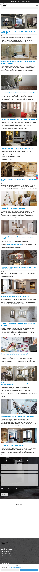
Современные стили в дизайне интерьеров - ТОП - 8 (18, 148)
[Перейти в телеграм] (37, 176)
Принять (29, 569)
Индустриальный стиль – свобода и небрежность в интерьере (18, 32)
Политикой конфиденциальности (16, 567)
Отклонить (10, 569)
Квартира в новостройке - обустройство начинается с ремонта (18, 324)
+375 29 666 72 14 (15, 1)
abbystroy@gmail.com (7, 555)
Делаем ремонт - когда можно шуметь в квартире (17, 416)
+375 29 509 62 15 (26, 1)
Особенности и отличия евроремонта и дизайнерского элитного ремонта (19, 383)
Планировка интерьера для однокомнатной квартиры (19, 119)
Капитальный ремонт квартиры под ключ (15, 296)
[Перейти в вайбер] (37, 173)
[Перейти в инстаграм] (37, 178)
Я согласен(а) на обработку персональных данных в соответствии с (19, 489)
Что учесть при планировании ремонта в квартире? (18, 92)
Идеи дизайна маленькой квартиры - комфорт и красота (17, 237)
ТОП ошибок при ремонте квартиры (13, 208)
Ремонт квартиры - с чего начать (12, 445)
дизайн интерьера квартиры (14, 244)
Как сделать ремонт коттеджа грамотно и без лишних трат (19, 180)
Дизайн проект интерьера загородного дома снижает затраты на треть (19, 268)
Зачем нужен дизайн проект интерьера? (14, 354)
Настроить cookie (4, 566)
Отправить (4, 494)
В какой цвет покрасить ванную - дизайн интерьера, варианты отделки (18, 62)
